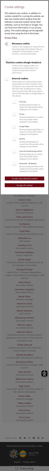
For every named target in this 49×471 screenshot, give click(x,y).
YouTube (22, 102)
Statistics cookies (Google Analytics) (23, 62)
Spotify (22, 139)
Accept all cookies (25, 185)
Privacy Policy (11, 37)
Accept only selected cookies (24, 178)
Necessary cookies (21, 43)
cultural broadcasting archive (30, 151)
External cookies (20, 78)
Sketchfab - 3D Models (28, 163)
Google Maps (24, 126)
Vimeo (21, 114)
